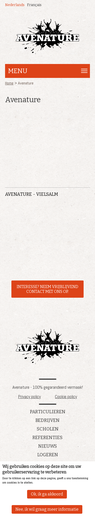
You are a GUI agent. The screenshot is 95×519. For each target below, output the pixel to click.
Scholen (48, 429)
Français (34, 5)
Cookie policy (66, 396)
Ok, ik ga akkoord (47, 494)
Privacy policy (29, 396)
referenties (47, 437)
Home (9, 83)
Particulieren (47, 412)
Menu (17, 71)
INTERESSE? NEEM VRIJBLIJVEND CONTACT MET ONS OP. (47, 289)
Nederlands (15, 5)
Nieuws (47, 446)
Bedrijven (47, 420)
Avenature (47, 346)
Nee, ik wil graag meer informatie (47, 509)
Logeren (47, 455)
